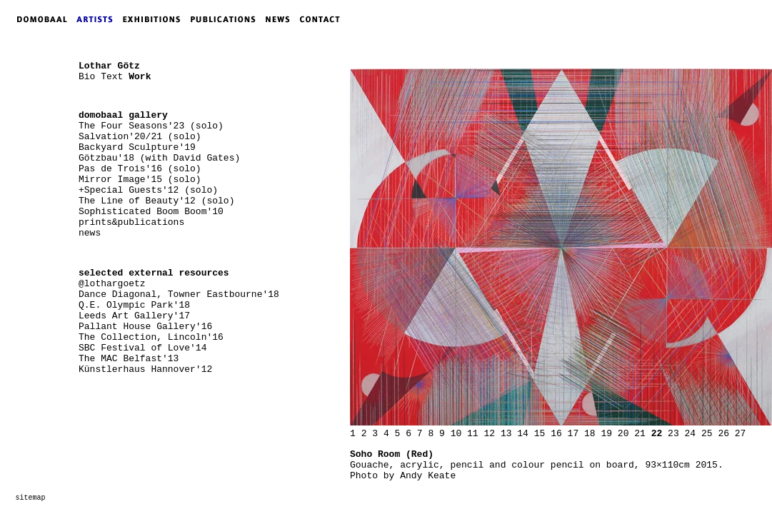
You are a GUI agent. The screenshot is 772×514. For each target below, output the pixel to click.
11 (472, 433)
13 (506, 433)
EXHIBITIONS (154, 19)
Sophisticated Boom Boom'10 (151, 211)
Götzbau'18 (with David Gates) (159, 158)
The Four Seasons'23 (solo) (151, 126)
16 (556, 433)
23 (673, 433)
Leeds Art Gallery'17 (134, 316)
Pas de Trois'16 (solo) (140, 168)
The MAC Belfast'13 (129, 358)
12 (489, 433)
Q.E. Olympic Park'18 (134, 305)
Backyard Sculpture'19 (137, 147)
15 (540, 433)
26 (723, 433)
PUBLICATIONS (227, 19)
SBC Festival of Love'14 (142, 348)
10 (456, 433)
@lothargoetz (112, 283)
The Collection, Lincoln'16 (151, 337)
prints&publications (131, 222)
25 (707, 433)
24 (690, 433)
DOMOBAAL (38, 19)
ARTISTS (98, 19)
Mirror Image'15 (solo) (140, 179)
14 (522, 433)
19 (606, 433)
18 (590, 433)
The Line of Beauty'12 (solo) (156, 201)
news (90, 233)
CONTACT (323, 19)
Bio (87, 76)
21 (640, 433)
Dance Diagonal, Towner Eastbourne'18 (179, 294)
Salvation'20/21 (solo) (140, 136)
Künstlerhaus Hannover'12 (145, 369)
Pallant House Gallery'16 (145, 326)
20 (623, 433)
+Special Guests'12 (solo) (148, 190)
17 (573, 433)
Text (112, 76)
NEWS (281, 19)
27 (740, 433)
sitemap (31, 498)
